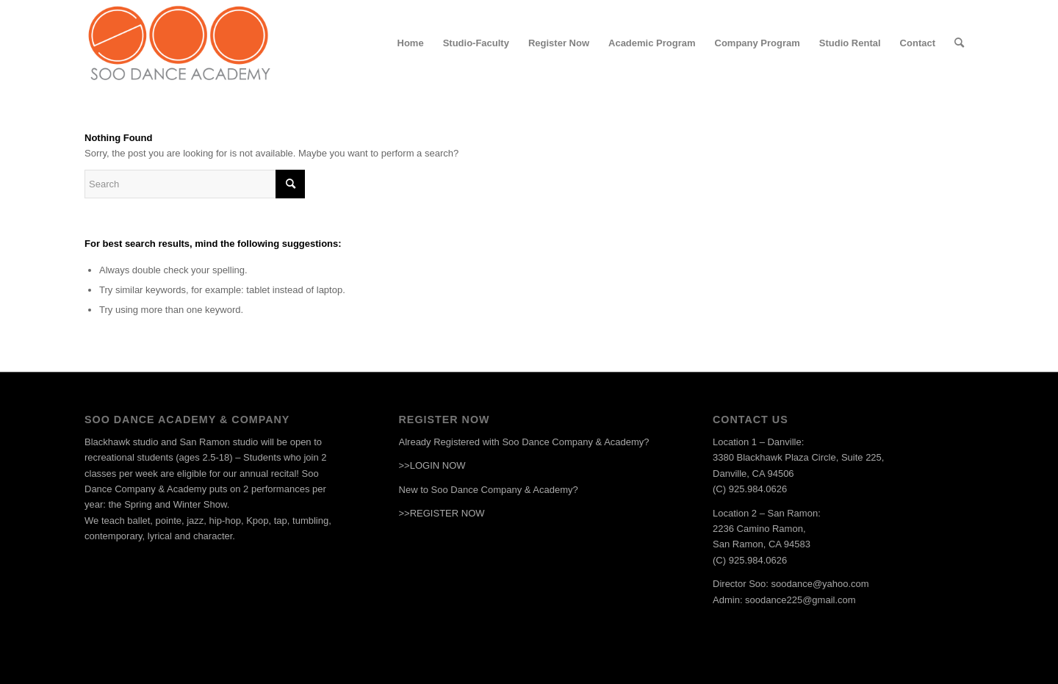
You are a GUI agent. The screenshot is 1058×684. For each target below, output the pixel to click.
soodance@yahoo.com (820, 583)
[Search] (959, 43)
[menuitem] (410, 43)
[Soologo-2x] (178, 43)
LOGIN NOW (438, 465)
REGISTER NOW (447, 513)
